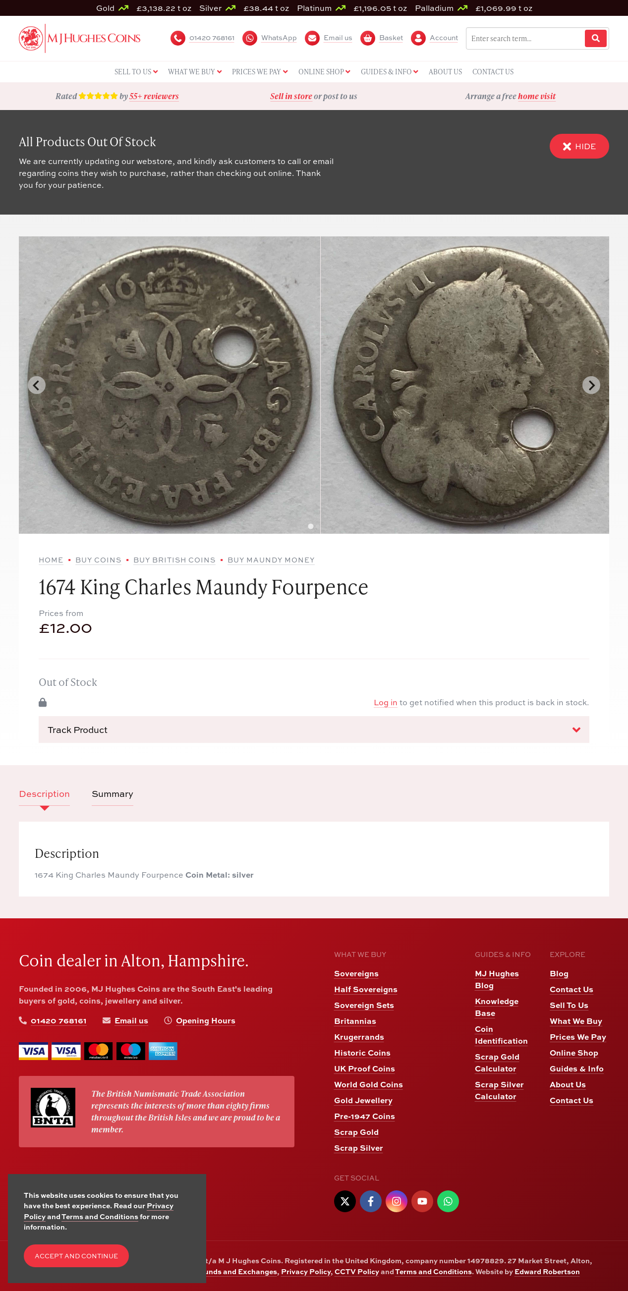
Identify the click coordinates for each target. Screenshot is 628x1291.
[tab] (310, 526)
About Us (568, 1084)
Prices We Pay (578, 1036)
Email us (131, 1020)
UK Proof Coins (364, 1068)
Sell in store (291, 96)
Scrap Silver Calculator (499, 1090)
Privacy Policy (306, 1271)
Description (44, 793)
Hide (579, 146)
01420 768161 (59, 1020)
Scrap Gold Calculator (497, 1062)
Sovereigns (356, 973)
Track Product (314, 730)
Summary (112, 793)
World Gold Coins (368, 1084)
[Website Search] (596, 38)
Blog (559, 973)
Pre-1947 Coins (364, 1116)
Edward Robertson (547, 1271)
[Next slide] (591, 385)
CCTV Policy (357, 1271)
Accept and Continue (76, 1256)
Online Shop (574, 1052)
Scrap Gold (356, 1131)
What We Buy (576, 1020)
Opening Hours (205, 1020)
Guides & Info (577, 1068)
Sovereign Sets (364, 1004)
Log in (386, 702)
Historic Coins (362, 1052)
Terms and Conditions (433, 1271)
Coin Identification (501, 1034)
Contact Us (571, 989)
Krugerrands (359, 1036)
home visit (537, 96)
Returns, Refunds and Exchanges (218, 1271)
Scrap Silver (358, 1147)
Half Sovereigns (366, 989)
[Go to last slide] (37, 385)
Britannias (355, 1020)
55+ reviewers (154, 96)
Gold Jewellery (363, 1100)
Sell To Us (569, 1004)
